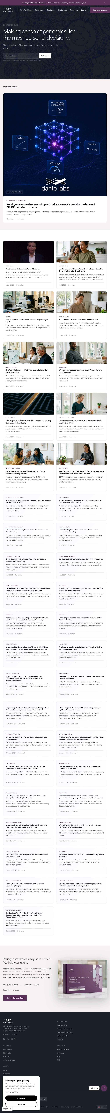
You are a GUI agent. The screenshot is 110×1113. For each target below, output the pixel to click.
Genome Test (7, 1049)
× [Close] (36, 1078)
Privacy (42, 1107)
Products (51, 10)
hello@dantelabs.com (9, 1034)
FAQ (58, 1060)
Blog (58, 1056)
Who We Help (26, 10)
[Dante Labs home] (8, 10)
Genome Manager (9, 1060)
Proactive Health (62, 1036)
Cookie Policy (55, 1107)
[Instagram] (12, 1039)
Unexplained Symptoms (64, 1029)
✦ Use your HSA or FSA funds (33, 3)
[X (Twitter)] (8, 1039)
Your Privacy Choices (77, 1107)
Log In (83, 10)
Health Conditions (63, 1049)
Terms (47, 1107)
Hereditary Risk (62, 1025)
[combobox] (7, 1109)
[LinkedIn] (4, 1039)
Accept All (21, 1098)
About (5, 1070)
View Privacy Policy (11, 1092)
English (5, 1108)
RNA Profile (7, 1053)
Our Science (62, 10)
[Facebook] (15, 1039)
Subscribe (45, 56)
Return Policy (65, 1107)
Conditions (40, 10)
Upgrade (60, 1039)
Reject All (21, 1104)
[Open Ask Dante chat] (104, 1088)
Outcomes (74, 10)
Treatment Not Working (64, 1032)
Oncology (6, 1056)
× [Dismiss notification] (105, 2)
